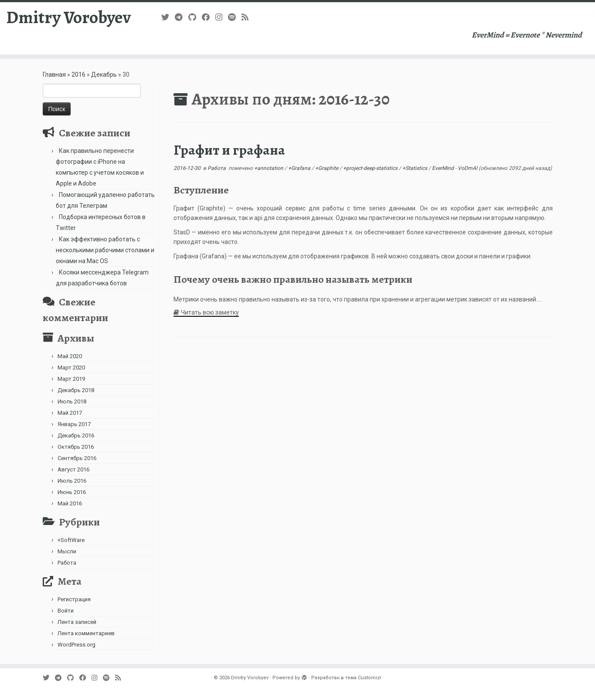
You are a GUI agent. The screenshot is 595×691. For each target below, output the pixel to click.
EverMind (443, 168)
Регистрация (74, 599)
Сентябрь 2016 (77, 458)
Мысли (67, 551)
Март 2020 (71, 367)
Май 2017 (70, 413)
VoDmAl (467, 168)
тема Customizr (363, 678)
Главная (54, 74)
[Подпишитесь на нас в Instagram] (221, 17)
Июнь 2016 (72, 492)
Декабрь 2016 (76, 435)
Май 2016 (70, 503)
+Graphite (327, 168)
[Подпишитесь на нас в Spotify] (234, 17)
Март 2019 (71, 379)
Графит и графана (229, 149)
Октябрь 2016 (76, 447)
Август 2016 (73, 469)
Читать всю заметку (210, 312)
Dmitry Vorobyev (68, 17)
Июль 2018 (72, 401)
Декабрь (104, 74)
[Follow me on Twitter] (168, 17)
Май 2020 (70, 356)
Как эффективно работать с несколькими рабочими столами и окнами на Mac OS (105, 250)
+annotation (269, 168)
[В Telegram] (181, 17)
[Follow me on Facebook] (208, 17)
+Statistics (415, 168)
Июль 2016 (72, 481)
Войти (66, 610)
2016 (78, 74)
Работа (67, 562)
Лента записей (77, 622)
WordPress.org (76, 644)
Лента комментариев (86, 633)
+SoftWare (71, 540)
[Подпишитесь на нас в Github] (195, 17)
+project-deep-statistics (371, 168)
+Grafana (300, 168)
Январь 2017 (74, 424)
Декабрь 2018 (76, 390)
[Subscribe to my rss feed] (247, 17)
